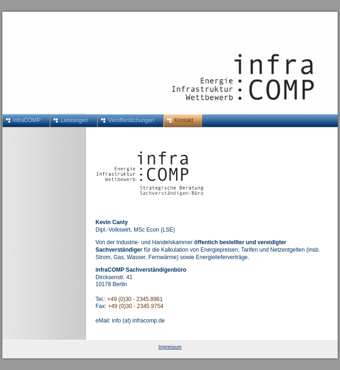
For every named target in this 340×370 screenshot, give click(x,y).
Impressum (169, 346)
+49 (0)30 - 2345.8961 (135, 299)
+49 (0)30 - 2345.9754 (135, 306)
